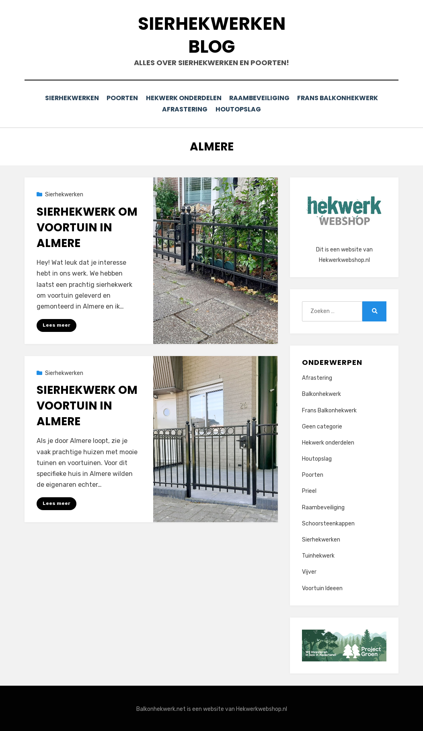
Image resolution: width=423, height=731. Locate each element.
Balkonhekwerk (321, 392)
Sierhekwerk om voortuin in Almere (87, 226)
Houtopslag (239, 109)
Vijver (309, 570)
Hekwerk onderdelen (184, 98)
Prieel (309, 489)
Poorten (121, 98)
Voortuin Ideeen (322, 587)
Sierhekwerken (68, 98)
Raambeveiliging (261, 98)
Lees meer (56, 324)
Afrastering (184, 109)
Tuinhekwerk (318, 554)
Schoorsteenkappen (328, 522)
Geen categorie (322, 425)
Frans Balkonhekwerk (341, 98)
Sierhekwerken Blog (211, 35)
